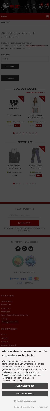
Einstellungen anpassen (25, 401)
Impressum (43, 407)
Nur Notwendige (25, 394)
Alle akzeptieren (25, 386)
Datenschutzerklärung (24, 407)
